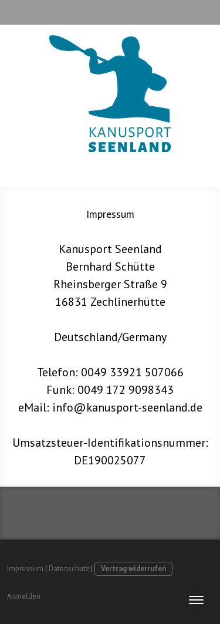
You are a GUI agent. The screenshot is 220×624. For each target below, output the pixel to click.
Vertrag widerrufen (133, 569)
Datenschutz (69, 569)
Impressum (25, 569)
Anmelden (23, 596)
